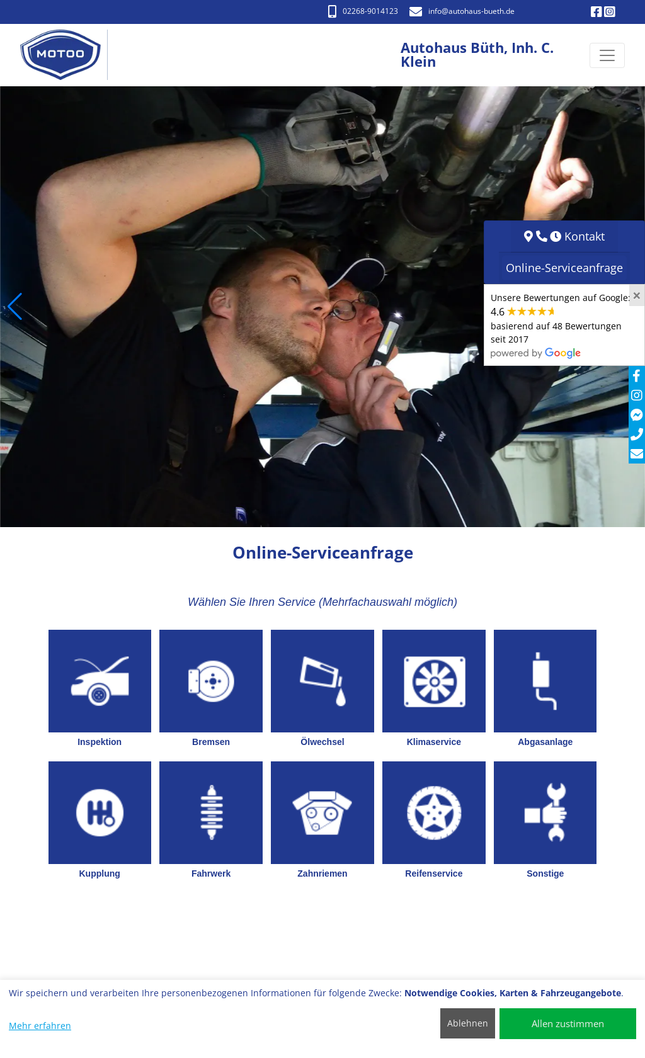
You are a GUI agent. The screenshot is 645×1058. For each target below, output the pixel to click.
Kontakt (584, 236)
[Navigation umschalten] (607, 55)
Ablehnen (467, 1023)
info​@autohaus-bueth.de (462, 11)
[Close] (636, 295)
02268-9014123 (363, 11)
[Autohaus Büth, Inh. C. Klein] (67, 55)
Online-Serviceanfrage (564, 267)
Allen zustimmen (568, 1023)
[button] (14, 307)
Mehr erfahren (40, 1026)
